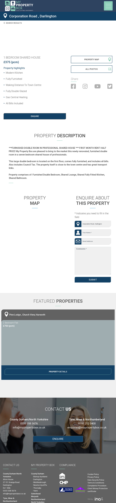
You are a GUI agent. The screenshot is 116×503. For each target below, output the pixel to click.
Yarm (35, 491)
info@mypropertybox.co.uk (29, 427)
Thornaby (37, 488)
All (92, 69)
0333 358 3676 (29, 423)
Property (91, 59)
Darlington (37, 479)
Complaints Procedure (97, 485)
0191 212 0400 (87, 423)
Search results (13, 23)
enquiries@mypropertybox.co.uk (87, 427)
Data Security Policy (96, 480)
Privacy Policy (93, 477)
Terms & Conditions (96, 483)
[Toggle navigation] (108, 5)
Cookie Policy (93, 474)
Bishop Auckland (40, 476)
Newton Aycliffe (40, 485)
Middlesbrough (39, 482)
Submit (93, 279)
